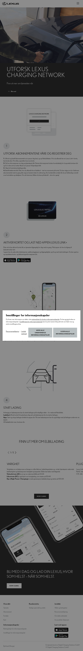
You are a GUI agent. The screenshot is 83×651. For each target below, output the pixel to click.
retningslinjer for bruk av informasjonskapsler (45, 319)
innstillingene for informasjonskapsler (31, 321)
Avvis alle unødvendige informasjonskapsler (40, 332)
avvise (67, 319)
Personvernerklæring (12, 331)
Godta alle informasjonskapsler (65, 332)
